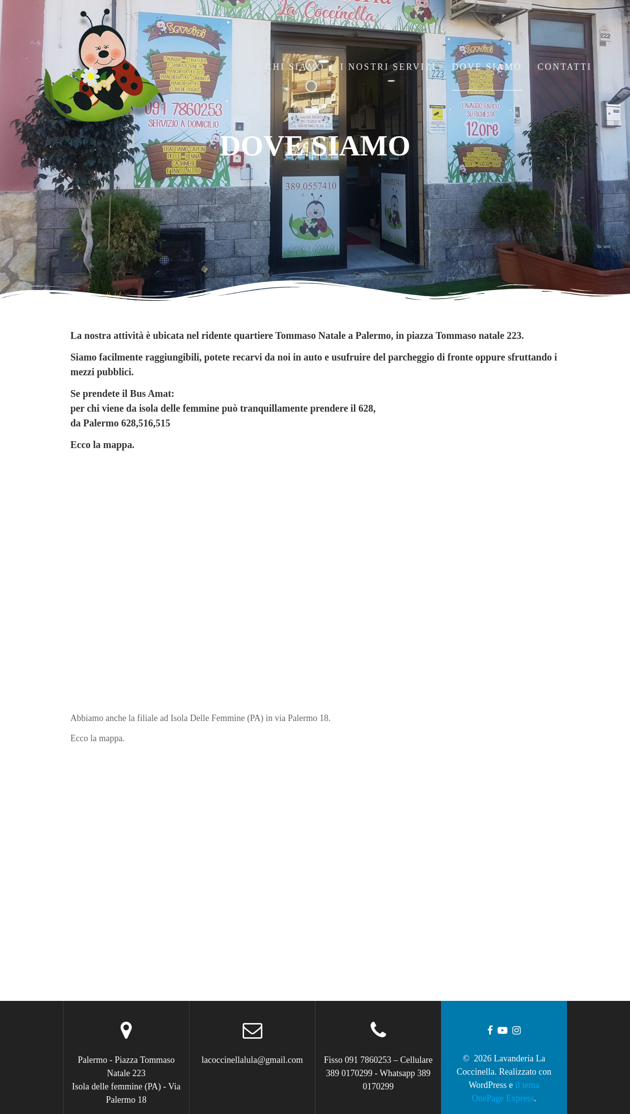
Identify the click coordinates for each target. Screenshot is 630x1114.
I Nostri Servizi (388, 67)
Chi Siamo (295, 67)
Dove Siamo (487, 67)
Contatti (564, 67)
